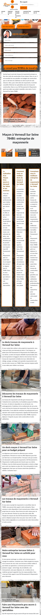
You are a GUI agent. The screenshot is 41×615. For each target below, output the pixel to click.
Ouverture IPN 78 (36, 12)
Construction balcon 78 (27, 12)
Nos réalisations (8, 27)
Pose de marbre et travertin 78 (18, 14)
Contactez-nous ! (24, 27)
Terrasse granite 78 (10, 13)
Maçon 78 (3, 12)
